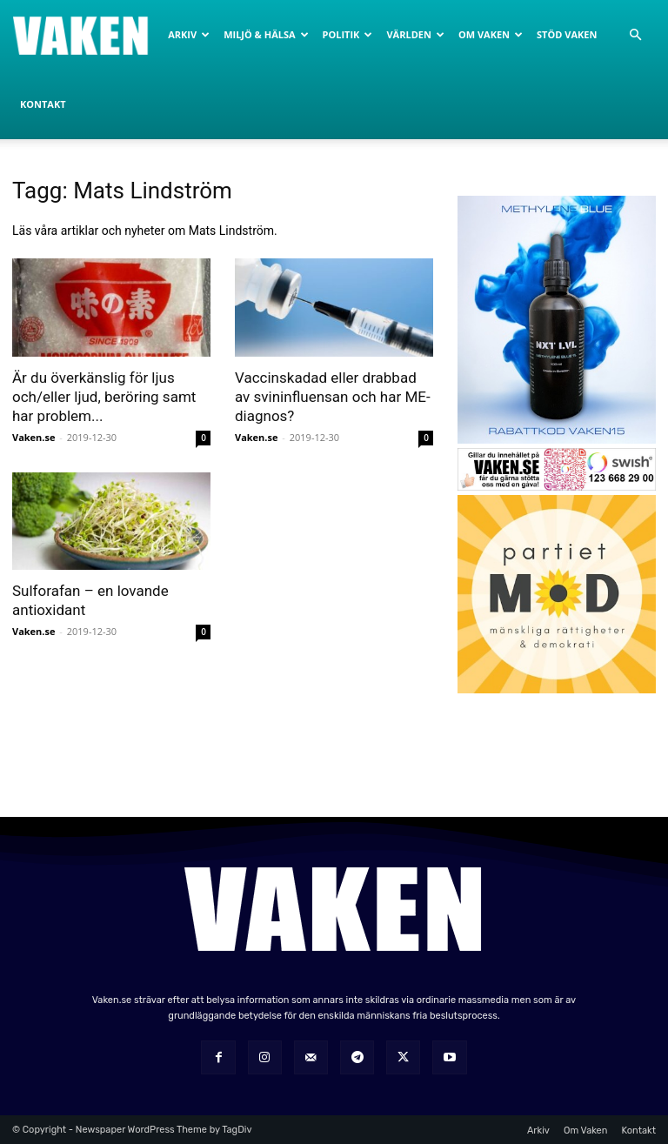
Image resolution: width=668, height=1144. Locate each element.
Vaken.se (33, 437)
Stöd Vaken (567, 34)
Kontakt (43, 103)
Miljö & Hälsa (266, 34)
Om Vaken (490, 34)
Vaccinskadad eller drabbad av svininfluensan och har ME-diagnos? (333, 397)
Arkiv (189, 34)
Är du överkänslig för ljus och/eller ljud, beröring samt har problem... (104, 397)
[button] (635, 35)
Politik (348, 34)
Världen (415, 34)
